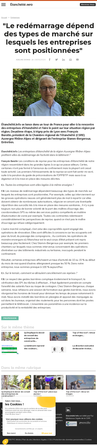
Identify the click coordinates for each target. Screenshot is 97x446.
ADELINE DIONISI (23, 60)
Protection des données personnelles (68, 441)
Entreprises (16, 17)
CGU (50, 441)
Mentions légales (40, 441)
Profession (11, 318)
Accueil (4, 17)
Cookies (89, 441)
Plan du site (26, 441)
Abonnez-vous (86, 5)
